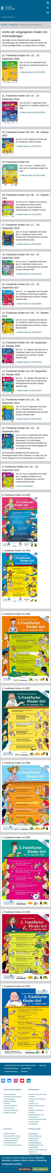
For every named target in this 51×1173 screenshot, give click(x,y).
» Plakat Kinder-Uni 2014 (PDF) (28, 390)
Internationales (34, 1089)
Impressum (42, 1065)
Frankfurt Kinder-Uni (8, 17)
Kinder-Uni (14, 24)
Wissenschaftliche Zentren (12, 1136)
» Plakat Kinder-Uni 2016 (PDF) (28, 304)
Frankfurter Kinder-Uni (11, 1110)
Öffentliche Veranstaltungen (13, 1096)
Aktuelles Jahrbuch (10, 1101)
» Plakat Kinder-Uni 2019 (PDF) (28, 244)
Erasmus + (32, 1112)
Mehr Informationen (24, 486)
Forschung (7, 1129)
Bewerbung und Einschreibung (34, 1139)
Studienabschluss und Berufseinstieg (36, 1146)
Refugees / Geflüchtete (36, 1110)
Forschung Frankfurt (10, 1106)
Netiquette (24, 1071)
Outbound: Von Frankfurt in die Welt (37, 1100)
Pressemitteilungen (10, 1094)
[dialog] (25, 1164)
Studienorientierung (35, 1136)
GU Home (4, 24)
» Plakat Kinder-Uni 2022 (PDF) (32, 175)
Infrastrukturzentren (10, 1143)
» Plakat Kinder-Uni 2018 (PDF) (28, 274)
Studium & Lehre (34, 1129)
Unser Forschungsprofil (11, 1138)
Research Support (10, 1133)
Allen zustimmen (40, 1169)
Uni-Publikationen (9, 1099)
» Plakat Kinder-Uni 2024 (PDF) (32, 112)
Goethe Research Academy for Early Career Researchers (37, 1122)
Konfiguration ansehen (12, 1164)
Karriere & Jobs (9, 1108)
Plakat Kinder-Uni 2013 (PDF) (28, 419)
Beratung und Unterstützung (38, 1149)
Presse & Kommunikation (12, 1089)
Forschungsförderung (11, 1140)
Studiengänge (33, 1133)
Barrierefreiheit (26, 1068)
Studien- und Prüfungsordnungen (35, 1153)
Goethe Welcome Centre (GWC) (37, 1107)
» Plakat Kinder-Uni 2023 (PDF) (28, 146)
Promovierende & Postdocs (12, 1145)
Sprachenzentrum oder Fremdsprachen (36, 1116)
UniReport (7, 1103)
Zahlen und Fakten (10, 1112)
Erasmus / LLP (33, 1103)
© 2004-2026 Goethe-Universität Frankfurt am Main (20, 1065)
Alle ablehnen (25, 1169)
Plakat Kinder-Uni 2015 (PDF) (28, 362)
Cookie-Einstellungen (11, 1071)
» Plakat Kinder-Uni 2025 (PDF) (32, 72)
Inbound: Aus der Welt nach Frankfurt (37, 1096)
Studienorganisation (35, 1143)
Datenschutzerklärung (11, 1068)
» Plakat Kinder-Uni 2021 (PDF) (28, 214)
